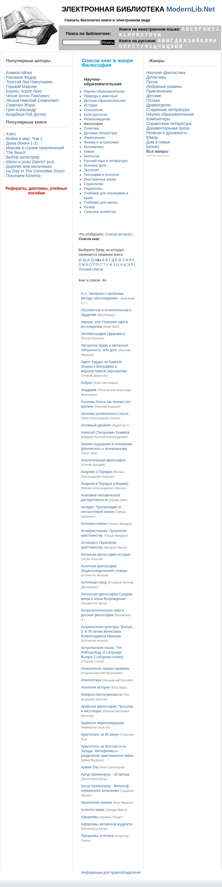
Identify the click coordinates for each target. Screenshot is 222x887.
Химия (89, 152)
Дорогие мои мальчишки (29, 166)
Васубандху (106, 314)
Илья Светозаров (105, 382)
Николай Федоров (107, 406)
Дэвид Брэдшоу (92, 760)
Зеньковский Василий (117, 680)
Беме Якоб (111, 326)
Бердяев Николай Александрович (104, 437)
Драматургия (158, 105)
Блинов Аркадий (93, 464)
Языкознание (94, 138)
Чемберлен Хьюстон (95, 727)
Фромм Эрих (118, 500)
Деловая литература (100, 133)
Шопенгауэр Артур (94, 779)
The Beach (16, 152)
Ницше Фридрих (120, 523)
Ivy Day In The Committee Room (35, 171)
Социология (93, 184)
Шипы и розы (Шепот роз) (30, 161)
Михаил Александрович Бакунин (103, 488)
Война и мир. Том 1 (24, 138)
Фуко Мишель (123, 802)
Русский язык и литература (105, 161)
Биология (91, 156)
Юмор (152, 137)
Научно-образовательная (104, 91)
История (90, 105)
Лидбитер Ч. (120, 425)
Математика (93, 147)
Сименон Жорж (20, 105)
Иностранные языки (100, 179)
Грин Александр (21, 109)
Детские (153, 95)
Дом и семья (158, 142)
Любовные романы (164, 86)
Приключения (159, 91)
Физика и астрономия (101, 142)
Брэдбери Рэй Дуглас (26, 114)
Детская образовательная (104, 101)
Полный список (91, 269)
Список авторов (118, 234)
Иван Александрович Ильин (100, 418)
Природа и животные (101, 96)
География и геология (101, 175)
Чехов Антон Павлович (27, 95)
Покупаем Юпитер (23, 175)
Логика (89, 207)
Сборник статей (92, 661)
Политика (91, 128)
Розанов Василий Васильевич (102, 673)
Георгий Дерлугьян (94, 375)
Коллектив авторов (94, 575)
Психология (93, 110)
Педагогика (93, 189)
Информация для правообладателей (111, 873)
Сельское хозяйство (100, 212)
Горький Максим (21, 86)
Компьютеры (158, 119)
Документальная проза (167, 128)
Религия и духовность (166, 132)
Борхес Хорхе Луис (24, 91)
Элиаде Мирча (116, 809)
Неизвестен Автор (94, 603)
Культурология (95, 115)
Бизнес (153, 146)
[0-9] (82, 260)
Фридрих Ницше (115, 547)
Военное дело (95, 165)
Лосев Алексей (92, 559)
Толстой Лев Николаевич (29, 82)
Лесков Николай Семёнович (32, 100)
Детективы (156, 77)
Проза (152, 82)
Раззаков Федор (21, 77)
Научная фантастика (166, 72)
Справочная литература (169, 123)
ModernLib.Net (190, 9)
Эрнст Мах (89, 453)
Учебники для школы (101, 202)
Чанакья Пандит (111, 817)
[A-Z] (90, 260)
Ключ (11, 134)
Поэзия (153, 100)
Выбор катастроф (22, 157)
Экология (91, 170)
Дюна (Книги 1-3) (22, 143)
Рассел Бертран (92, 338)
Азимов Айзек (19, 72)
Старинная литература (167, 109)
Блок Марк (119, 687)
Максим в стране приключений (35, 148)
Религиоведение (97, 119)
